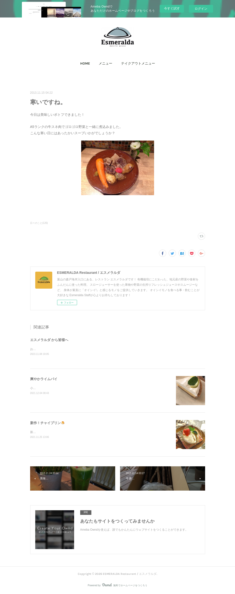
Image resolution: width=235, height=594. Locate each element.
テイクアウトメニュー (138, 63)
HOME (85, 63)
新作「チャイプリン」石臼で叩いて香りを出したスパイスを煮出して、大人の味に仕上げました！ (94, 432)
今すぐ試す (172, 8)
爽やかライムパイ (43, 379)
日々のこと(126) (39, 223)
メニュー (105, 63)
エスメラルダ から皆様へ (49, 340)
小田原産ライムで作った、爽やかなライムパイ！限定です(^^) (70, 388)
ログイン (201, 8)
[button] (85, 63)
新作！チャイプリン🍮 (47, 423)
